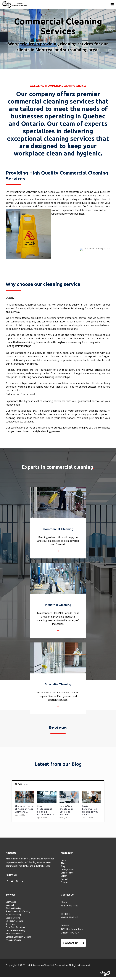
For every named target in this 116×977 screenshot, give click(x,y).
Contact (64, 879)
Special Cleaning (13, 917)
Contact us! (71, 943)
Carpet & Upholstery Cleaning (18, 936)
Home (63, 860)
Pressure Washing (13, 940)
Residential (10, 924)
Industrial (10, 905)
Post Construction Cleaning (18, 911)
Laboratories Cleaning (15, 930)
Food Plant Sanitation (15, 927)
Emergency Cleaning (14, 921)
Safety (64, 876)
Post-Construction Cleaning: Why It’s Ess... (90, 810)
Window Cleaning (13, 908)
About (63, 863)
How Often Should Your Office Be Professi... (66, 810)
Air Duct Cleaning (13, 914)
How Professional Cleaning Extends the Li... (46, 810)
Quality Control (67, 869)
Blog (63, 866)
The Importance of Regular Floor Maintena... (24, 809)
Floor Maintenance (14, 933)
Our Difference (67, 872)
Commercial (11, 902)
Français (64, 882)
